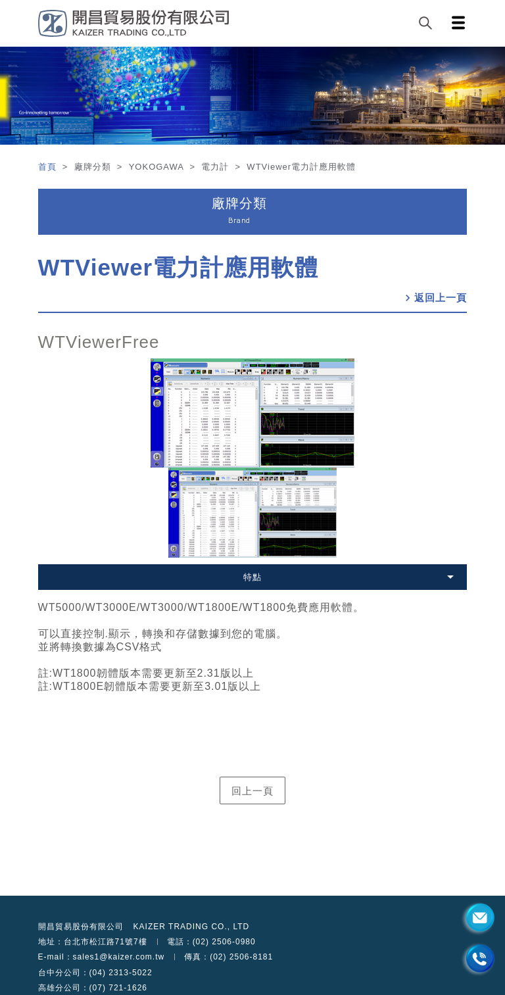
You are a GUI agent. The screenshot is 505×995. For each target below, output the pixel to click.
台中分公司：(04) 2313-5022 (95, 972)
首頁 (49, 167)
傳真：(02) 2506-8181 (228, 956)
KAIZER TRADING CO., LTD (191, 926)
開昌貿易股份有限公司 (81, 926)
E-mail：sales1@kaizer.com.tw (101, 956)
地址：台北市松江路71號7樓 (92, 941)
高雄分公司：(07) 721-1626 (92, 987)
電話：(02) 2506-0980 (211, 941)
